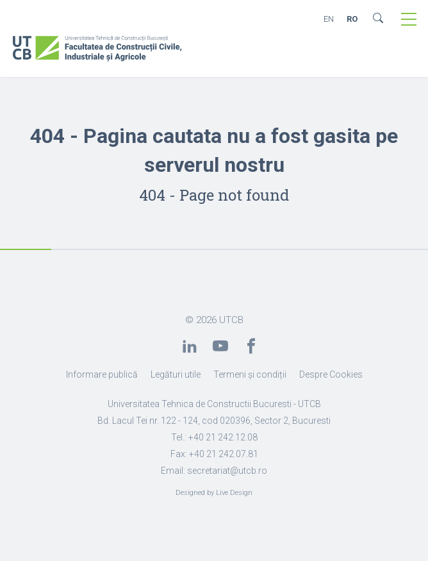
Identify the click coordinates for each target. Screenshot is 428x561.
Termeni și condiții (249, 374)
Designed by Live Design (214, 493)
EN (329, 19)
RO (352, 19)
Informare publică (102, 374)
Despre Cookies (331, 374)
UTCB (231, 320)
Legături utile (176, 374)
